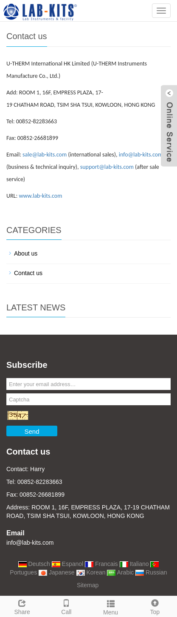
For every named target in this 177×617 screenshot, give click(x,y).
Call (66, 606)
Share (22, 606)
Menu (110, 606)
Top (155, 606)
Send (31, 431)
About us (25, 253)
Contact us (28, 273)
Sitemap (87, 585)
